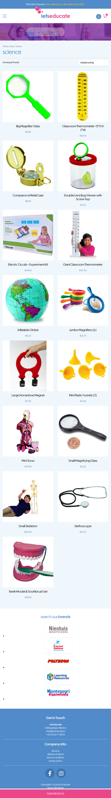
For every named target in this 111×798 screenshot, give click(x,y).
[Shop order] (93, 62)
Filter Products (55, 793)
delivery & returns (55, 754)
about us (56, 751)
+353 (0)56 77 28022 (55, 734)
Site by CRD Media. (55, 788)
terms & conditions (55, 757)
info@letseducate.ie (55, 731)
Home (5, 46)
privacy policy (55, 760)
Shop (12, 46)
